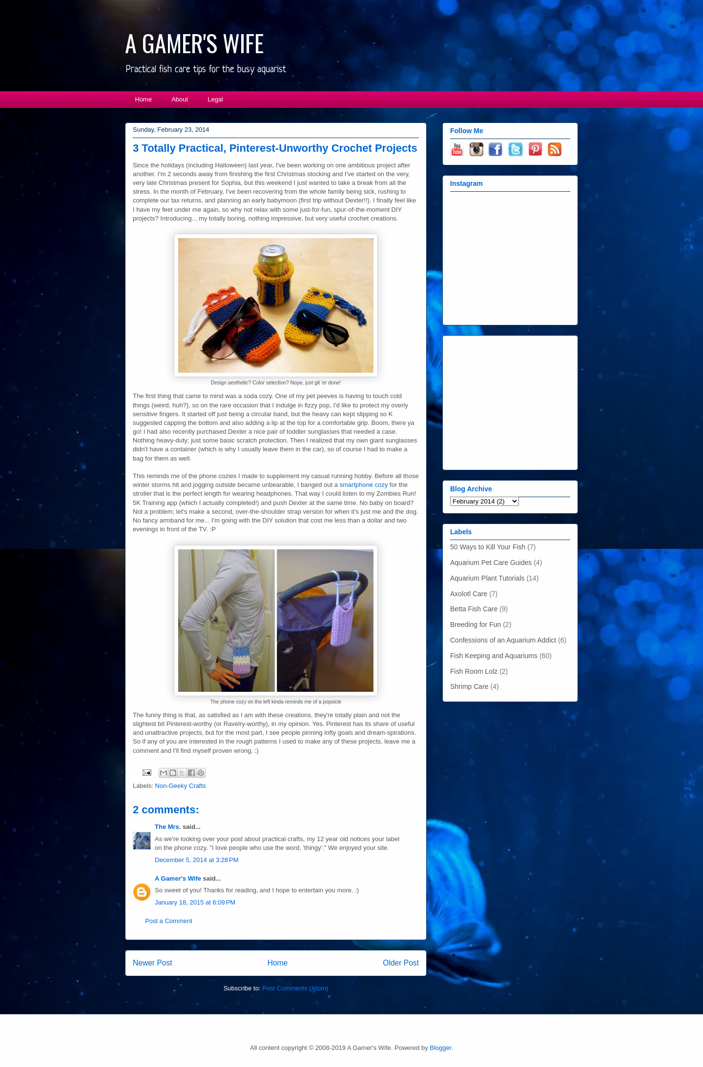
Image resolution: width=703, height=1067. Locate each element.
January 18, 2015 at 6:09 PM (195, 902)
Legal (215, 99)
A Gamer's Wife (178, 878)
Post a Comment (168, 921)
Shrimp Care (469, 686)
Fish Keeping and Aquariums (494, 656)
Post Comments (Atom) (295, 988)
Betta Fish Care (473, 609)
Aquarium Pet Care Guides (491, 562)
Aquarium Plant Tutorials (487, 578)
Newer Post (152, 963)
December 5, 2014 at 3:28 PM (197, 860)
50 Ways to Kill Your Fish (487, 547)
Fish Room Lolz (473, 671)
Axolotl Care (468, 594)
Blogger (440, 1047)
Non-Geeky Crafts (180, 785)
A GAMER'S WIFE (194, 42)
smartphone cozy (364, 484)
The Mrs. (168, 826)
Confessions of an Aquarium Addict (503, 640)
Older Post (401, 963)
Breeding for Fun (475, 624)
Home (143, 99)
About (179, 99)
